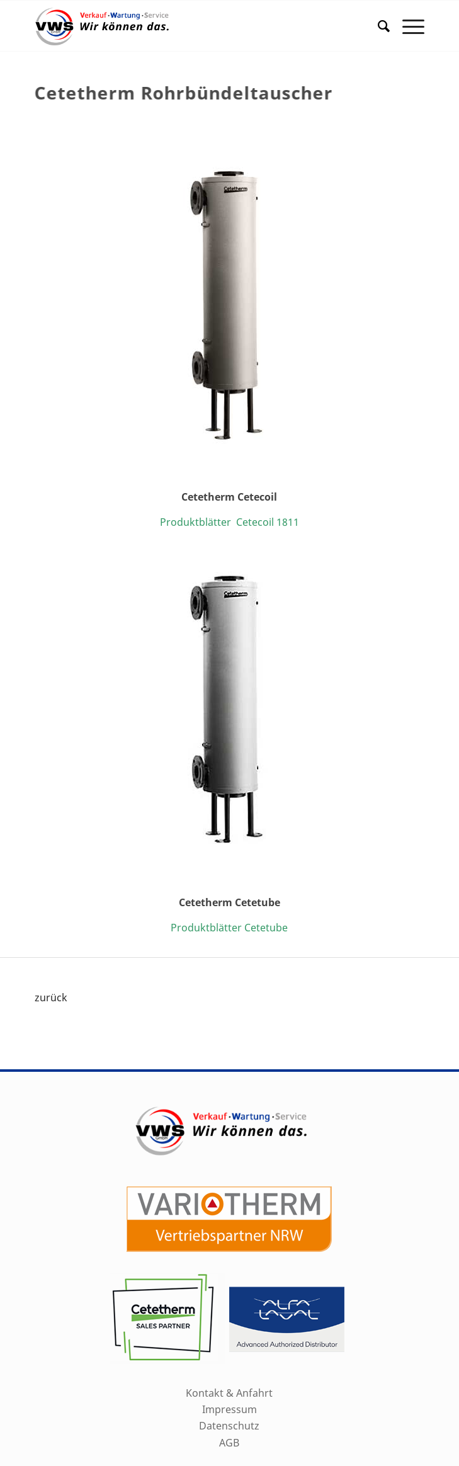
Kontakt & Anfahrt (229, 1393)
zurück (51, 997)
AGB (229, 1443)
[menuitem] (377, 26)
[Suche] (377, 26)
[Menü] (407, 26)
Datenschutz (229, 1426)
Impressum (229, 1409)
